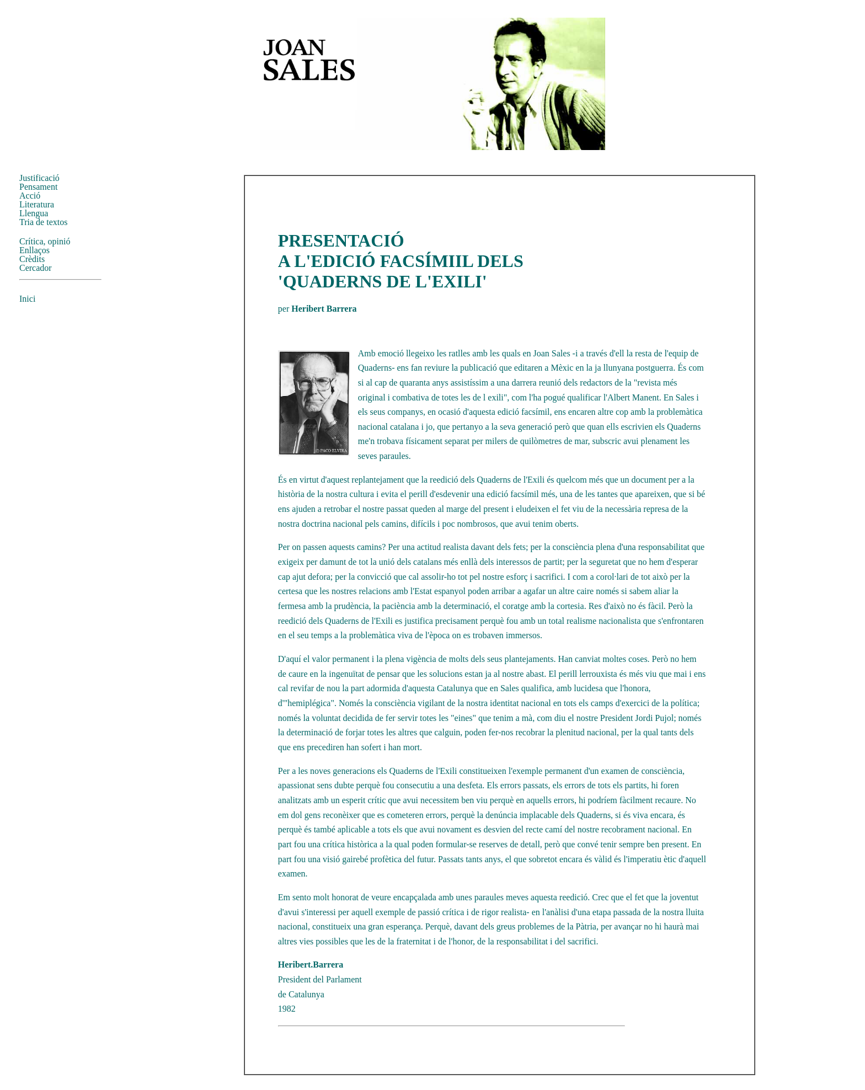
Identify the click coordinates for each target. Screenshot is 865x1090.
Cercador (35, 267)
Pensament (38, 186)
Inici (27, 298)
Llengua (33, 213)
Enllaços (34, 250)
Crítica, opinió (44, 241)
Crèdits (32, 259)
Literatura (36, 204)
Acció (29, 195)
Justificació (39, 178)
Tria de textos (43, 222)
